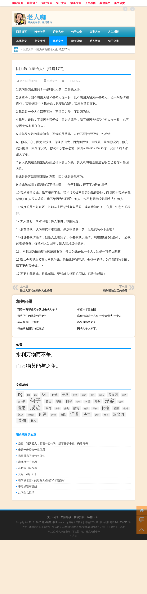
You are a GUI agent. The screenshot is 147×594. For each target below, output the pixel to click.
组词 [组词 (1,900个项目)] (43, 414)
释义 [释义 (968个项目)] (34, 421)
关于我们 (52, 517)
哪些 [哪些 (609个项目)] (58, 401)
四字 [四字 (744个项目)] (69, 401)
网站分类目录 (76, 522)
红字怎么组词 (26, 492)
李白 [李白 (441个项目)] (95, 408)
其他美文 (105, 3)
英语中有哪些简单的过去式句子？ (37, 309)
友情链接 (65, 517)
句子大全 (61, 3)
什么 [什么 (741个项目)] (55, 394)
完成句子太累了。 (88, 328)
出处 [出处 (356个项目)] (84, 395)
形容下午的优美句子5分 (31, 315)
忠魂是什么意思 (27, 461)
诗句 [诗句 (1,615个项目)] (87, 414)
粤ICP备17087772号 (120, 522)
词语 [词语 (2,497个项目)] (74, 414)
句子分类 (113, 40)
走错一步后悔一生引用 (31, 449)
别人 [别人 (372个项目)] (93, 395)
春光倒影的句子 (86, 322)
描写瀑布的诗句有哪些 (31, 455)
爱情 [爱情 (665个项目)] (116, 408)
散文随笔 (76, 40)
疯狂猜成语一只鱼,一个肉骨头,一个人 (99, 315)
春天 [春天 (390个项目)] (86, 408)
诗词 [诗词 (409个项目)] (97, 415)
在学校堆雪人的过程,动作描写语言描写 (41, 480)
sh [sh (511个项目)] (28, 394)
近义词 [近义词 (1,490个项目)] (118, 414)
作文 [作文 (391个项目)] (75, 395)
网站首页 (17, 3)
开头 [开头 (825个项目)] (97, 401)
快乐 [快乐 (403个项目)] (121, 401)
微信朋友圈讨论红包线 (30, 328)
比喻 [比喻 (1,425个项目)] (105, 408)
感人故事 (95, 40)
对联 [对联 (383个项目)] (78, 401)
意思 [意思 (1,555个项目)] (21, 408)
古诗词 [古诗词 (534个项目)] (21, 401)
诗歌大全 (46, 3)
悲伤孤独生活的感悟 (115, 290)
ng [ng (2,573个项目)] (20, 394)
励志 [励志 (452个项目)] (101, 395)
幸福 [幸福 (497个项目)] (87, 401)
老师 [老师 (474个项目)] (53, 414)
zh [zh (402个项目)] (35, 395)
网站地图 (104, 522)
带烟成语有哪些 (27, 486)
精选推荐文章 (91, 522)
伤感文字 (58, 40)
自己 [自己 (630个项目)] (63, 414)
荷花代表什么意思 (28, 322)
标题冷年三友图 (86, 309)
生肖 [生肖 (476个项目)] (125, 408)
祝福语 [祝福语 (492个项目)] (31, 414)
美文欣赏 (119, 3)
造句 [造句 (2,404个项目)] (22, 420)
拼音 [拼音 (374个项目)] (58, 408)
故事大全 (75, 3)
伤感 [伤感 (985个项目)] (65, 394)
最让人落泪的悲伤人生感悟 (36, 290)
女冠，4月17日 (27, 474)
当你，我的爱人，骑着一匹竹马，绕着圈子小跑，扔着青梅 (53, 443)
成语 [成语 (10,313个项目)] (35, 407)
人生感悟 (90, 3)
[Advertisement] (73, 567)
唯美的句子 (32, 81)
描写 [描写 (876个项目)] (76, 408)
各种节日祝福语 (27, 468)
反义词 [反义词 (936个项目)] (113, 394)
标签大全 (92, 517)
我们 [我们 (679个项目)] (48, 408)
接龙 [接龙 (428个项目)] (66, 408)
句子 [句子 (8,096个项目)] (35, 400)
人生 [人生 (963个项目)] (44, 394)
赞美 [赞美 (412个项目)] (106, 415)
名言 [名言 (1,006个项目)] (48, 401)
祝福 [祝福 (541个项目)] (20, 414)
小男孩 (73, 535)
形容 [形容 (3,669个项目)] (109, 400)
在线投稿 (79, 517)
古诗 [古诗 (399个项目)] (124, 395)
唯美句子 (32, 3)
